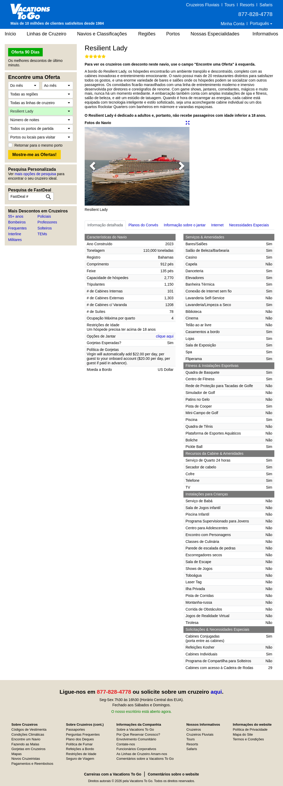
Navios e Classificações (102, 33)
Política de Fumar (79, 744)
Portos (173, 33)
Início (10, 33)
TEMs (42, 234)
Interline (14, 234)
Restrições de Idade (81, 754)
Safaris (266, 5)
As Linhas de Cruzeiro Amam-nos (141, 754)
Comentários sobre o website (173, 774)
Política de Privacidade (250, 729)
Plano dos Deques (80, 739)
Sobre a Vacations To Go (135, 729)
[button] (92, 166)
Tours (229, 5)
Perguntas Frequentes (83, 734)
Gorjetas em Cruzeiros (28, 749)
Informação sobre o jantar (185, 225)
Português (260, 23)
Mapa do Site (243, 734)
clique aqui (164, 336)
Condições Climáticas (27, 734)
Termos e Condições (248, 739)
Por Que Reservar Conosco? (138, 734)
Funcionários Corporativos (136, 749)
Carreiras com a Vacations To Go (112, 774)
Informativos (265, 33)
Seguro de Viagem (80, 759)
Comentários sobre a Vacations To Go (144, 759)
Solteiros (44, 228)
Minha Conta (232, 24)
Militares (15, 240)
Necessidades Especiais (249, 225)
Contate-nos (125, 744)
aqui (216, 692)
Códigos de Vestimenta (28, 729)
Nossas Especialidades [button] (215, 33)
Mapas (16, 754)
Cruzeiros (193, 729)
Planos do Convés (143, 225)
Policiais (44, 216)
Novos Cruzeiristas (25, 759)
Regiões (146, 33)
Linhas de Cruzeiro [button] (46, 33)
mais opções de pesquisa (35, 174)
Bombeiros (17, 222)
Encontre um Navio (25, 739)
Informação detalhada (105, 225)
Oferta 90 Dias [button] (25, 52)
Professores (47, 222)
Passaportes (75, 729)
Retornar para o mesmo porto (38, 145)
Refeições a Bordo (80, 749)
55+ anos (15, 216)
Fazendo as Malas (25, 744)
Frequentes (17, 228)
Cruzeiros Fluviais (202, 5)
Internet (217, 225)
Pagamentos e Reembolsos (32, 764)
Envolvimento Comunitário (136, 739)
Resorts (247, 5)
